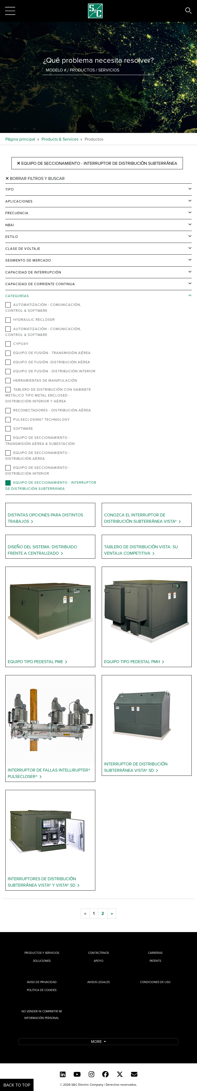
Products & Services (60, 139)
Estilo (11, 236)
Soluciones (42, 961)
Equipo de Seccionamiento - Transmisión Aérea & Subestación (40, 440)
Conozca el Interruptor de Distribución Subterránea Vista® (140, 518)
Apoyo (98, 961)
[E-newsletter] (134, 1074)
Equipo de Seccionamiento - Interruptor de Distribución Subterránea (97, 163)
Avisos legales (98, 982)
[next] (111, 913)
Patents (155, 961)
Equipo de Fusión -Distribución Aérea (47, 362)
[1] (93, 913)
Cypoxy (16, 344)
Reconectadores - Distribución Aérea (48, 410)
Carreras (155, 953)
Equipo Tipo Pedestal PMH (132, 661)
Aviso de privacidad (42, 982)
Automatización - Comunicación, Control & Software (43, 307)
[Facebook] (105, 1074)
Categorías (17, 295)
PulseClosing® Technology (37, 419)
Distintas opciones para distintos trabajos (45, 518)
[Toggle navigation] (10, 11)
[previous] (85, 913)
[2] (103, 913)
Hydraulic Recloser (30, 319)
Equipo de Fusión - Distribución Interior (50, 371)
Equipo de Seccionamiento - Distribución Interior (37, 470)
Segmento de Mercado (28, 260)
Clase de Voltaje (22, 248)
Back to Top (16, 1085)
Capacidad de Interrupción (33, 272)
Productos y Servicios (41, 953)
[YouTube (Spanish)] (77, 1074)
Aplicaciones (19, 201)
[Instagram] (91, 1074)
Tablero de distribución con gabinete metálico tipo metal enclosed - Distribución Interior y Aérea (48, 395)
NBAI (9, 224)
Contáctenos (98, 953)
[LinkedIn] (62, 1074)
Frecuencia (16, 212)
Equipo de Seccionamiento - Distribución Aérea (37, 455)
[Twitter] (120, 1074)
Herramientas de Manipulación (41, 380)
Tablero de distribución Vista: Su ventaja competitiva (141, 550)
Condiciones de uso (155, 982)
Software (19, 428)
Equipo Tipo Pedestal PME (35, 661)
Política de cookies (41, 990)
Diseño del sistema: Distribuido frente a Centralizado (42, 550)
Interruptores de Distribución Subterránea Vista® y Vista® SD (42, 882)
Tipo (9, 189)
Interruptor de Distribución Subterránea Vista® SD (135, 767)
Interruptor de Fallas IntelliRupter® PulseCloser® (49, 773)
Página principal (20, 139)
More (97, 1041)
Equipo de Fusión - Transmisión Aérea (48, 353)
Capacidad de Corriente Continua (40, 283)
